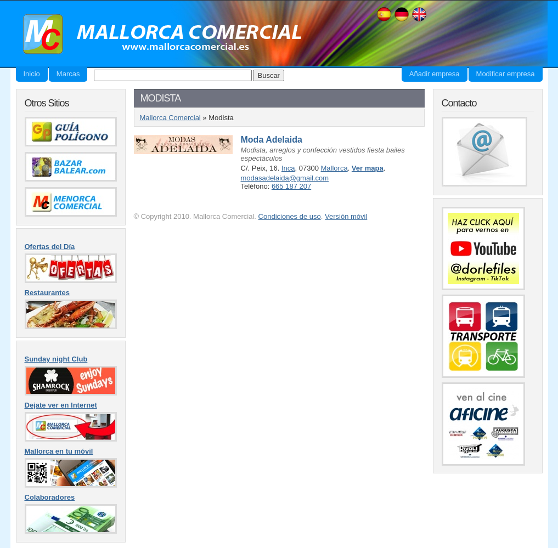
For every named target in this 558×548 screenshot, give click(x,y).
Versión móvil (346, 216)
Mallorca (334, 168)
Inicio (32, 74)
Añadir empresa (434, 74)
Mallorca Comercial (158, 34)
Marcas (68, 74)
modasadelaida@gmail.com (285, 178)
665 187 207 (291, 186)
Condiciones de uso (289, 216)
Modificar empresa (505, 74)
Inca (288, 168)
